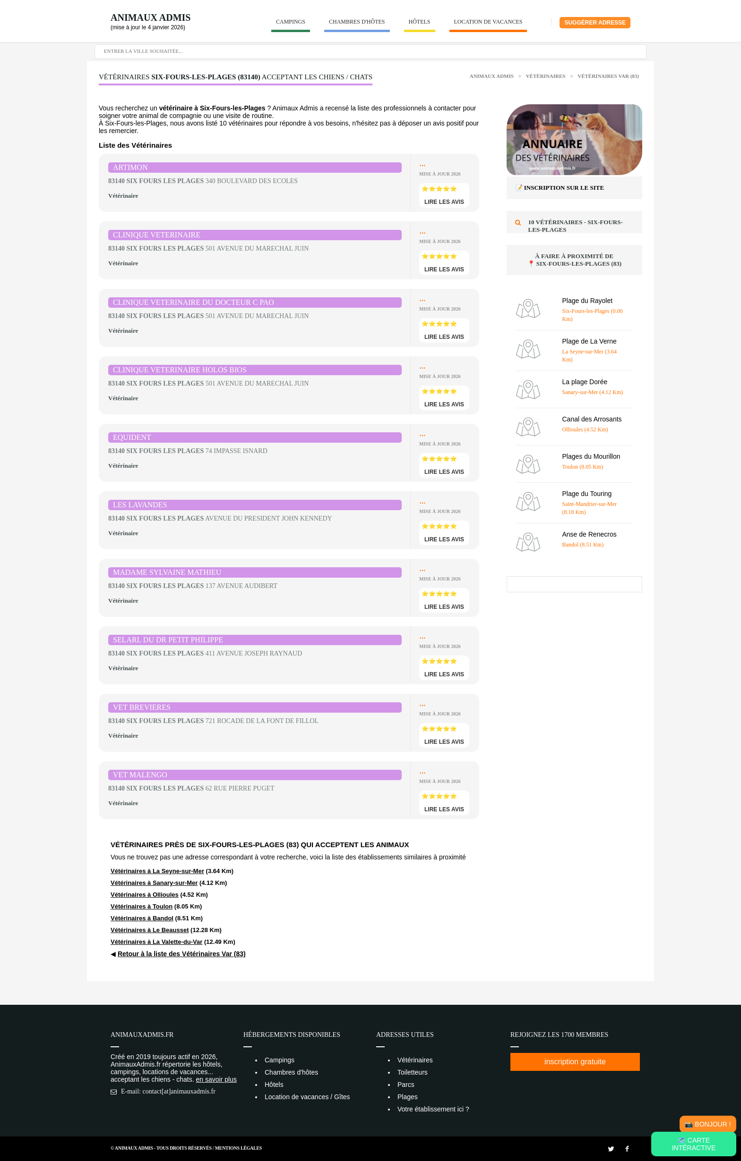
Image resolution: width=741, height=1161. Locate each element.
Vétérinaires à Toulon (141, 906)
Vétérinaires (546, 76)
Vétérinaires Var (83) (608, 76)
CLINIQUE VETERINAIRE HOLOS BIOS (180, 370)
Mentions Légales (238, 1148)
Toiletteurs (412, 1072)
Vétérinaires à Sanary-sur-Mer (154, 882)
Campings (290, 21)
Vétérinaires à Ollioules (145, 894)
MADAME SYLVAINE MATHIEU (167, 572)
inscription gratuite (575, 1062)
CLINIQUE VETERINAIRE (156, 235)
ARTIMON (130, 167)
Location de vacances (488, 21)
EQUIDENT (132, 437)
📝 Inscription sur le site (559, 187)
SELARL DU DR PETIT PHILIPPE (168, 640)
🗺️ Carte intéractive (694, 1144)
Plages (407, 1097)
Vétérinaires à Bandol (142, 918)
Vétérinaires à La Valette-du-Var (156, 941)
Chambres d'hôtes (357, 21)
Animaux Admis (150, 17)
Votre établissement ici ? (433, 1109)
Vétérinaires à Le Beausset (150, 930)
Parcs (405, 1084)
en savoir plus (216, 1079)
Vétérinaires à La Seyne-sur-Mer (157, 871)
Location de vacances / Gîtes (307, 1097)
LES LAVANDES (140, 505)
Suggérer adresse (595, 22)
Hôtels (420, 21)
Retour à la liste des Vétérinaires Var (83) (182, 954)
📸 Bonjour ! (708, 1124)
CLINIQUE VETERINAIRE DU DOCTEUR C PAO (193, 302)
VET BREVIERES (142, 707)
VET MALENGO (140, 775)
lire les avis (444, 202)
